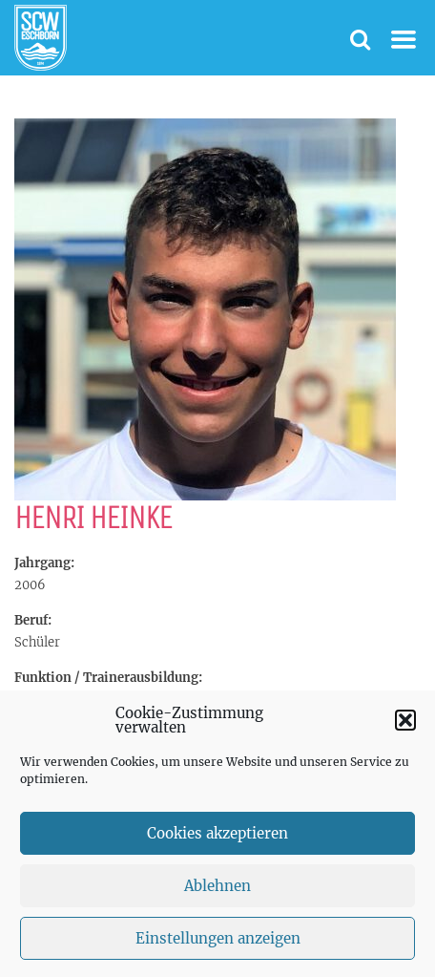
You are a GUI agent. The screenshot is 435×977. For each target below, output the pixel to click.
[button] (405, 728)
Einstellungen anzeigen (217, 947)
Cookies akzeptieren (217, 842)
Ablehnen (217, 894)
